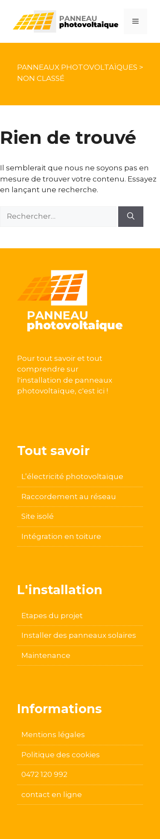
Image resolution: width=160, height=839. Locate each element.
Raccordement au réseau (68, 496)
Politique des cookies (60, 754)
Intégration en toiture (61, 536)
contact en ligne (51, 794)
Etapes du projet (52, 615)
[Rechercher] (130, 216)
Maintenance (45, 655)
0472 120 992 (44, 774)
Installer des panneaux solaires (78, 635)
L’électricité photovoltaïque (72, 476)
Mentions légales (53, 734)
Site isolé (37, 516)
